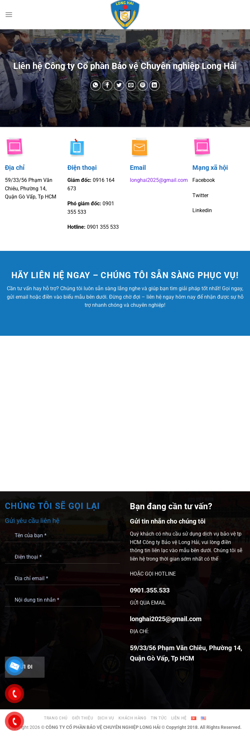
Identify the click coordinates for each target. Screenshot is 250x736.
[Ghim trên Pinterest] (142, 85)
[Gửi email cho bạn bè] (131, 85)
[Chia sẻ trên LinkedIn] (154, 85)
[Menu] (9, 14)
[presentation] (54, 631)
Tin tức (159, 718)
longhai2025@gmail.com (159, 180)
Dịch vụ (106, 718)
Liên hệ (179, 718)
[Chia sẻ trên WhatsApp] (95, 85)
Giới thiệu (82, 718)
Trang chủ (56, 718)
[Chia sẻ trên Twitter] (119, 85)
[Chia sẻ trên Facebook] (107, 85)
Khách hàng (132, 718)
